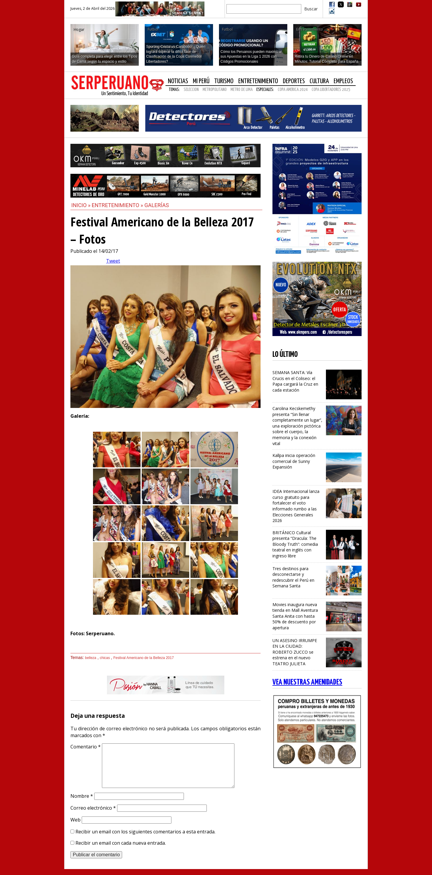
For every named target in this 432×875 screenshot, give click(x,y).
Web (75, 819)
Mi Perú (201, 81)
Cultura (319, 81)
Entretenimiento (258, 81)
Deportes (294, 81)
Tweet (113, 261)
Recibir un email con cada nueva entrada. (120, 843)
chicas (105, 658)
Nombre (81, 796)
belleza (90, 658)
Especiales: (265, 89)
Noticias (178, 81)
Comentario (85, 746)
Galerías (156, 205)
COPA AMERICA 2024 (293, 89)
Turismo (224, 81)
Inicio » (81, 205)
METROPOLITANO (215, 89)
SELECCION (191, 89)
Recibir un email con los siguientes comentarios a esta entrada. (145, 831)
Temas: (174, 89)
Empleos (343, 81)
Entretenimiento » (118, 205)
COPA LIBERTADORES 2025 (331, 89)
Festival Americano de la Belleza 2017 (143, 658)
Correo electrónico (93, 808)
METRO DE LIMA (242, 89)
